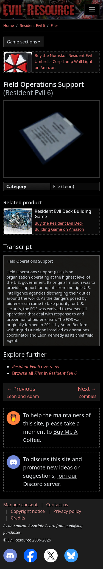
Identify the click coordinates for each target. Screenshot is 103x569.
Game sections (22, 42)
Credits (18, 518)
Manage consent (20, 505)
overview (35, 367)
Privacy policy (67, 511)
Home (8, 25)
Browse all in (44, 373)
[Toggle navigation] (92, 9)
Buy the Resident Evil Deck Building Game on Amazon (59, 226)
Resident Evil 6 (32, 25)
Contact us (57, 505)
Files (55, 25)
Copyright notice (28, 511)
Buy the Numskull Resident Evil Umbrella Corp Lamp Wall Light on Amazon (63, 61)
